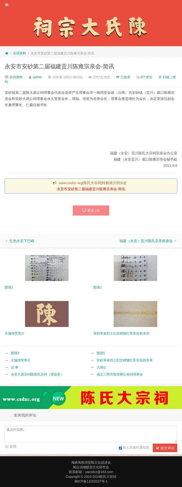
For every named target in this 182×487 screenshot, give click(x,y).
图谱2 (15, 353)
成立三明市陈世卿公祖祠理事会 (120, 374)
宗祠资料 (19, 53)
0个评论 (147, 77)
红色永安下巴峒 (21, 241)
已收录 (125, 77)
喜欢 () (91, 210)
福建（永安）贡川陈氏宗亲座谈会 (146, 241)
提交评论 (165, 448)
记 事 (14, 367)
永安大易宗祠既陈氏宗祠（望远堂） (37, 374)
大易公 (102, 367)
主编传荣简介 (21, 360)
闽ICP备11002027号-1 (91, 481)
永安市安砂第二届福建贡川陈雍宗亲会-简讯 (59, 66)
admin (37, 77)
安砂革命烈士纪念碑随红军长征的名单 (125, 360)
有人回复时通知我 (134, 448)
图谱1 (101, 353)
